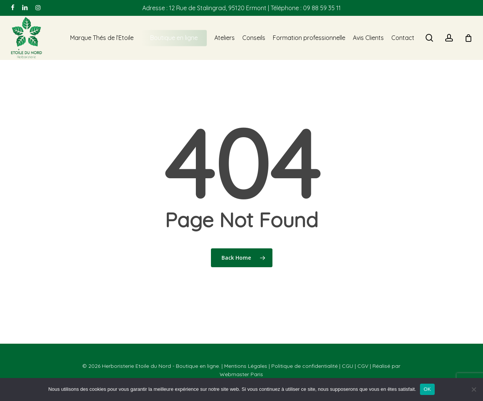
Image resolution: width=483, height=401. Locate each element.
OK (427, 389)
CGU (347, 366)
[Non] (473, 389)
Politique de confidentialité (304, 366)
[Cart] (468, 38)
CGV (362, 366)
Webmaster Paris (241, 374)
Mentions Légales (245, 366)
